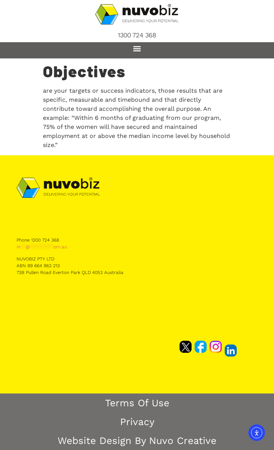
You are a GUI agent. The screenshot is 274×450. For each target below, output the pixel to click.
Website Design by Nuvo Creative (137, 440)
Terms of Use (137, 403)
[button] (137, 48)
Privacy (137, 421)
